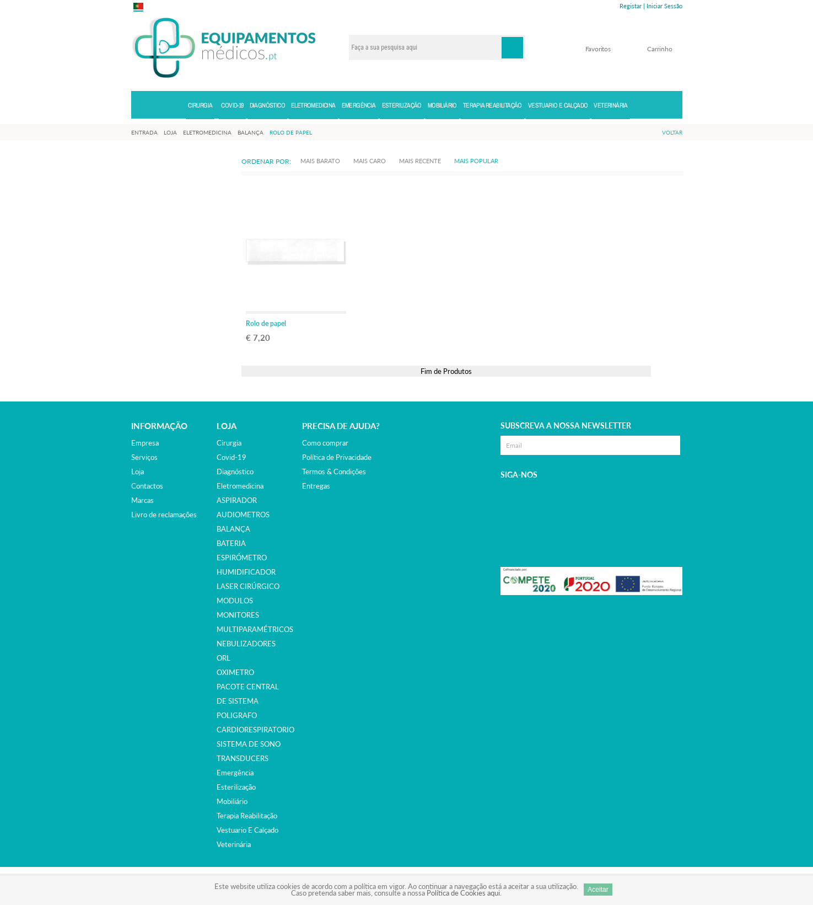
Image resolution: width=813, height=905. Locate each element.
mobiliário (232, 801)
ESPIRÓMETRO (242, 557)
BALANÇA (233, 528)
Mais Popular (476, 160)
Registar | (632, 5)
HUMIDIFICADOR (246, 571)
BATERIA (231, 543)
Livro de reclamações (164, 514)
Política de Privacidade (336, 457)
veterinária (234, 844)
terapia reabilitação (247, 815)
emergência (235, 772)
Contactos (147, 485)
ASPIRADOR (237, 500)
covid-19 (231, 457)
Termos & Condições (334, 471)
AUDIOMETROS (243, 514)
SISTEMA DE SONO (249, 744)
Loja (137, 471)
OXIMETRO (235, 672)
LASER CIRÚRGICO (248, 586)
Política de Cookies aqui (463, 892)
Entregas (316, 485)
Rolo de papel (266, 323)
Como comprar (325, 442)
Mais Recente (420, 160)
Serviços (144, 457)
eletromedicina (240, 485)
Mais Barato (320, 160)
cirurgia (229, 442)
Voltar (672, 132)
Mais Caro (369, 160)
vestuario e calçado (247, 830)
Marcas (142, 500)
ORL (223, 658)
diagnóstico (235, 471)
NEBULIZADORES (246, 643)
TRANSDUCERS (242, 758)
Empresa (145, 442)
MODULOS (235, 600)
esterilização (236, 787)
